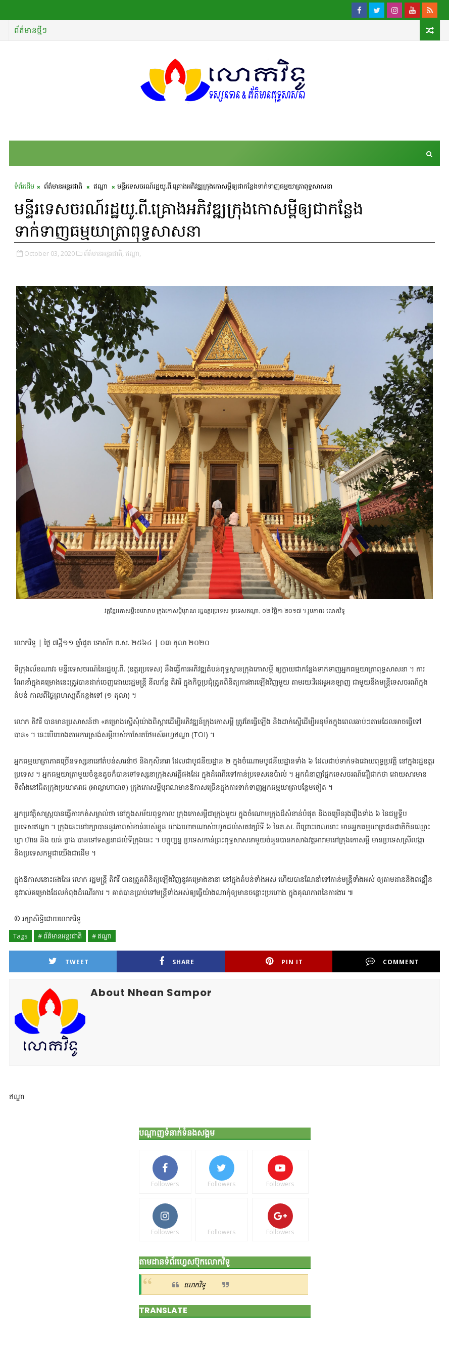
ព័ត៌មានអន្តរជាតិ (63, 186)
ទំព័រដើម (24, 186)
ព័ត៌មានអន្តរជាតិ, (104, 253)
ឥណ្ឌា (100, 186)
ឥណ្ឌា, (133, 253)
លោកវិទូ (195, 1284)
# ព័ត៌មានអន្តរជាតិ (60, 935)
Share (176, 961)
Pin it (284, 961)
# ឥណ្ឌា (102, 935)
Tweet (68, 961)
